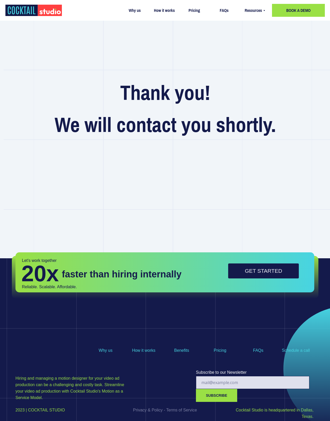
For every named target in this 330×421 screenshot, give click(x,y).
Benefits (181, 350)
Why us (135, 10)
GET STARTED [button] (263, 271)
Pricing (194, 10)
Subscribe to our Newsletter (221, 372)
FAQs (224, 10)
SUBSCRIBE (216, 395)
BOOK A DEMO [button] (298, 10)
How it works (164, 10)
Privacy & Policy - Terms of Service (165, 410)
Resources (253, 10)
